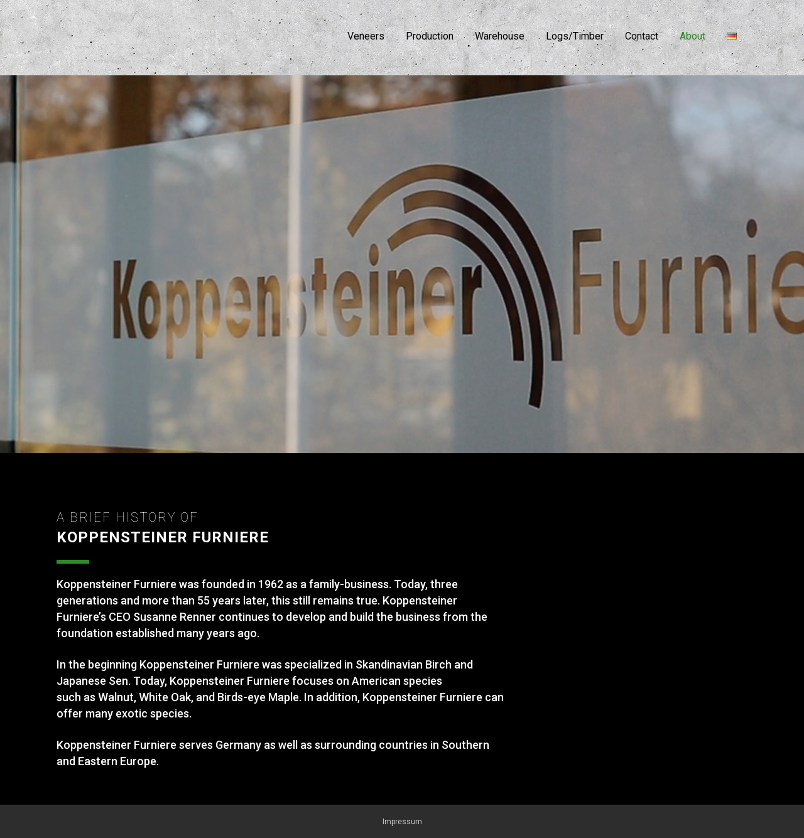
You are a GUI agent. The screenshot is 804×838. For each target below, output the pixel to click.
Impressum (402, 821)
